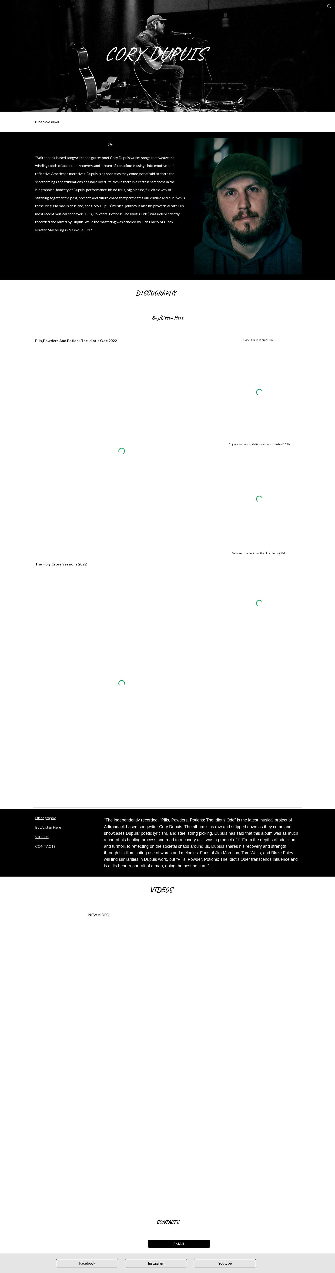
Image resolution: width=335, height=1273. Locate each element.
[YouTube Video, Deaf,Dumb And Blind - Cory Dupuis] (98, 965)
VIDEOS (42, 836)
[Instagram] (156, 1263)
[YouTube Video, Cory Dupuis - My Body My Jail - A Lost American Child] (236, 1048)
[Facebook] (87, 1263)
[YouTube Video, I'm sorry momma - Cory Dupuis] (98, 1060)
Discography (45, 817)
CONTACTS (45, 846)
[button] (329, 6)
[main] (190, 56)
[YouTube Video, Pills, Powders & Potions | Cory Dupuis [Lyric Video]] (98, 1155)
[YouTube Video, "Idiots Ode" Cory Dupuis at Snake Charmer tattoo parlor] (236, 953)
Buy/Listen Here (48, 827)
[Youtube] (224, 1263)
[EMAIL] (179, 1243)
